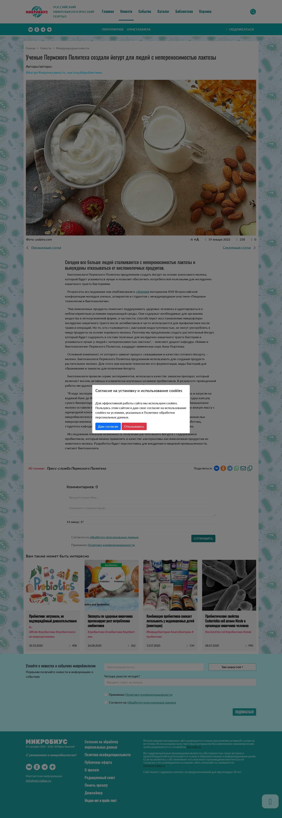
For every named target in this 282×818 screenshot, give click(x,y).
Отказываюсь (134, 426)
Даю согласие (108, 426)
